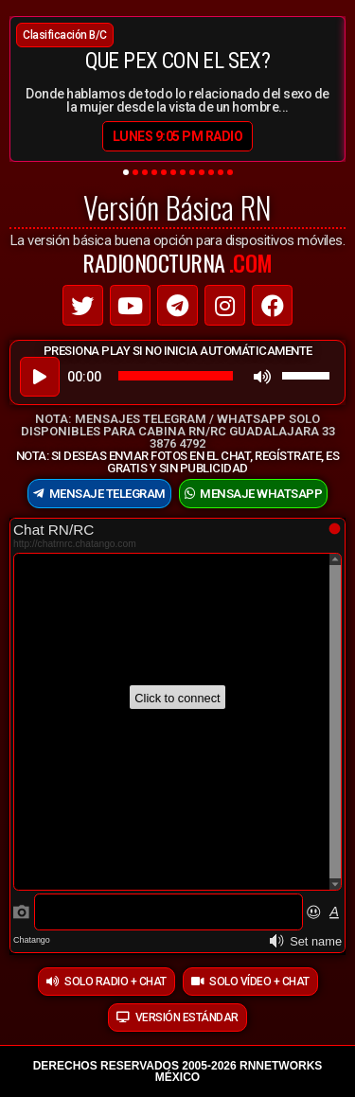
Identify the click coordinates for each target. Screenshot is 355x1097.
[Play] (39, 376)
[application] (177, 376)
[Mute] (262, 376)
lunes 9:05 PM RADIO (178, 136)
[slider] (175, 375)
